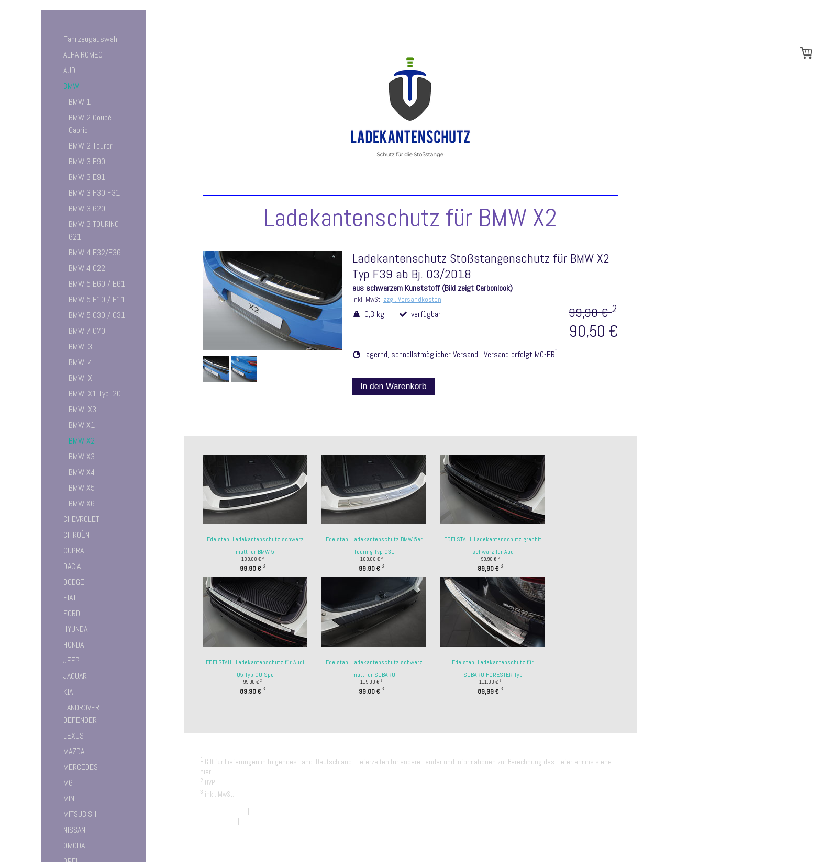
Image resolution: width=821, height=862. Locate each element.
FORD (71, 613)
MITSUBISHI (80, 814)
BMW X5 (82, 487)
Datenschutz (218, 820)
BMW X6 (82, 503)
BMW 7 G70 (87, 330)
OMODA (74, 845)
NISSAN (74, 829)
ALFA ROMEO (83, 54)
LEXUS (73, 735)
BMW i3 (80, 346)
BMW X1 (82, 424)
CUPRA (73, 550)
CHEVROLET (81, 519)
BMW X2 (82, 440)
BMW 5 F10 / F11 (97, 299)
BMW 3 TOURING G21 (94, 230)
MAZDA (73, 751)
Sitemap (304, 820)
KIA (68, 691)
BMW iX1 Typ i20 (95, 393)
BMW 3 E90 (87, 161)
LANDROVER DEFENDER (81, 713)
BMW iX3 (82, 409)
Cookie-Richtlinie (265, 820)
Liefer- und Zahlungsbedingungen (263, 771)
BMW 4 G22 (87, 268)
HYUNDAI (76, 628)
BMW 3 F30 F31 (94, 192)
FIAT (69, 597)
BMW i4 (80, 362)
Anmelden (607, 830)
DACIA (72, 566)
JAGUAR (75, 676)
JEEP (71, 660)
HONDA (73, 644)
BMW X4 (82, 472)
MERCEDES (80, 767)
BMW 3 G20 (87, 208)
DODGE (73, 581)
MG (68, 782)
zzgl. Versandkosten (412, 299)
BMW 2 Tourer (91, 145)
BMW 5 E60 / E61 (97, 283)
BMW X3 (82, 456)
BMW (71, 86)
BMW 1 (80, 101)
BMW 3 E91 (87, 177)
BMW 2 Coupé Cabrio (90, 123)
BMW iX (80, 377)
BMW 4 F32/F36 (95, 252)
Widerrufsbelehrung (279, 811)
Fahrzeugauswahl (91, 38)
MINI (69, 798)
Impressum (215, 811)
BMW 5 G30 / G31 (97, 315)
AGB (241, 811)
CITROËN (76, 534)
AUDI (70, 70)
